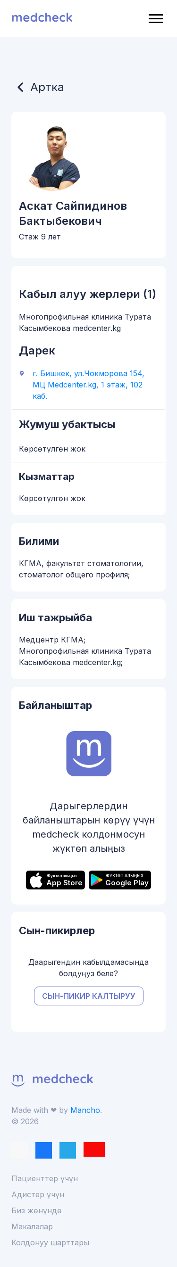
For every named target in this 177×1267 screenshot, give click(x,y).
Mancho (85, 1110)
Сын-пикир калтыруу (88, 996)
